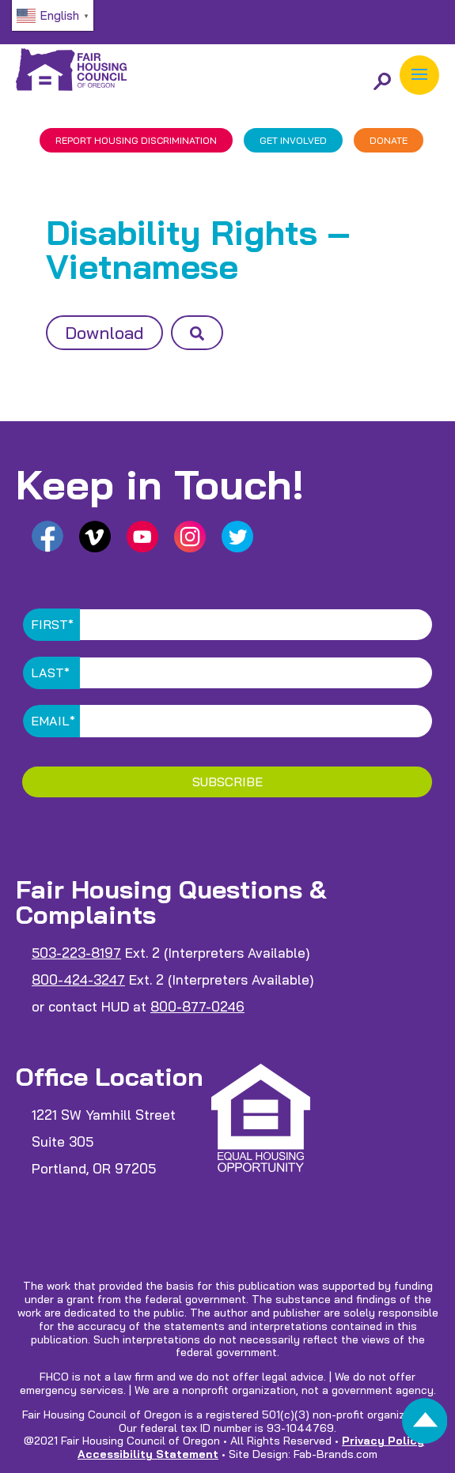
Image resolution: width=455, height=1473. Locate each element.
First (52, 624)
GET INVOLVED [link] (293, 140)
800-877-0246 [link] (197, 1006)
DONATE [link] (389, 140)
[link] (425, 1425)
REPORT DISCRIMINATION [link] (136, 140)
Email (53, 721)
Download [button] (104, 333)
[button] (419, 75)
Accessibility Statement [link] (148, 1454)
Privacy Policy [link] (383, 1440)
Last (50, 672)
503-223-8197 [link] (76, 952)
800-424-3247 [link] (78, 979)
